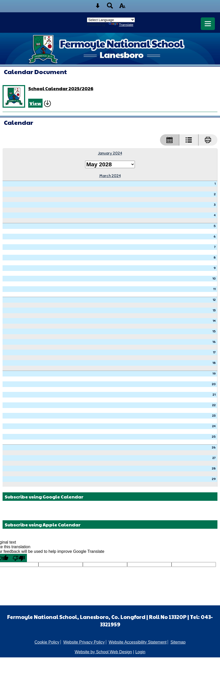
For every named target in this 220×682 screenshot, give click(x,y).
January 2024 (110, 153)
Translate (121, 25)
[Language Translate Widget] (111, 19)
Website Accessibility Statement (138, 642)
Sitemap (178, 642)
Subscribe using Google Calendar (44, 496)
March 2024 (110, 175)
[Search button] (110, 7)
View (35, 103)
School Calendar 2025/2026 (60, 88)
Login (140, 652)
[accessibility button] (122, 7)
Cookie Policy (46, 642)
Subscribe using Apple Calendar (43, 524)
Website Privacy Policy (84, 642)
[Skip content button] (97, 7)
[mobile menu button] (208, 23)
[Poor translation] (19, 558)
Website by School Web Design (103, 652)
